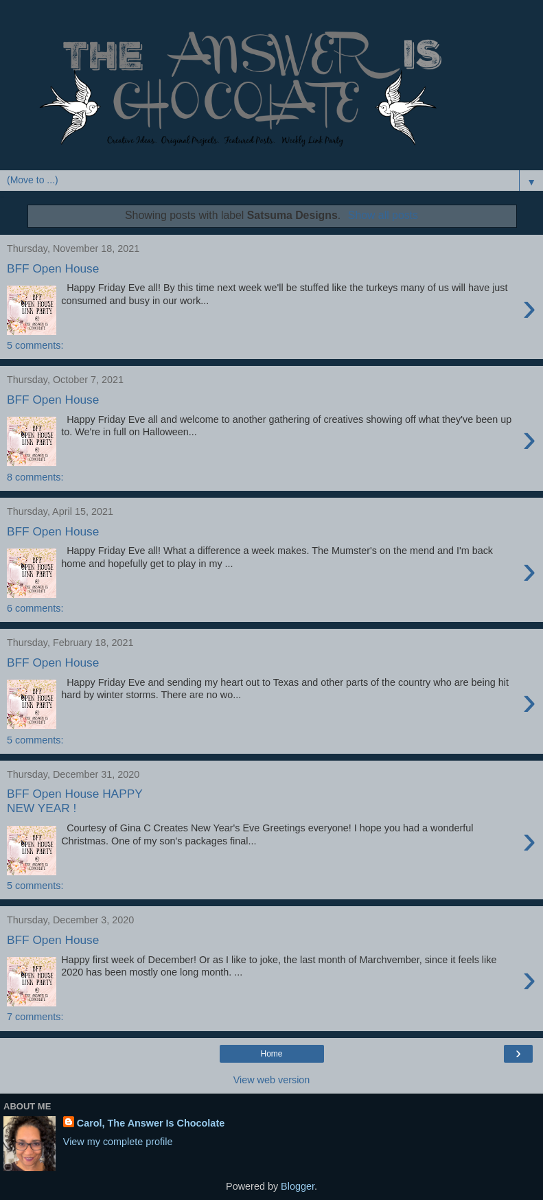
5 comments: (35, 345)
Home (271, 1054)
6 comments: (35, 608)
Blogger (297, 1186)
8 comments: (35, 477)
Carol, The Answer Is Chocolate (150, 1123)
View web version (271, 1079)
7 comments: (35, 1016)
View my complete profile (118, 1141)
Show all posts (383, 215)
